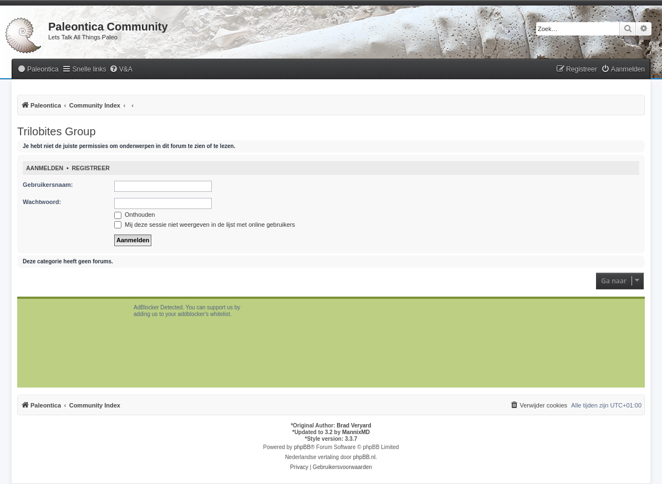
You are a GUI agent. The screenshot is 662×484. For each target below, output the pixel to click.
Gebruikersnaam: (48, 184)
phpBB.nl (364, 457)
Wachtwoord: (42, 201)
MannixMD (356, 432)
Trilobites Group (56, 131)
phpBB (302, 447)
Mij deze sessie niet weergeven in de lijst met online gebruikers (204, 224)
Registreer (90, 168)
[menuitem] (37, 69)
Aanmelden (44, 168)
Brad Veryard (354, 425)
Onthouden (134, 214)
